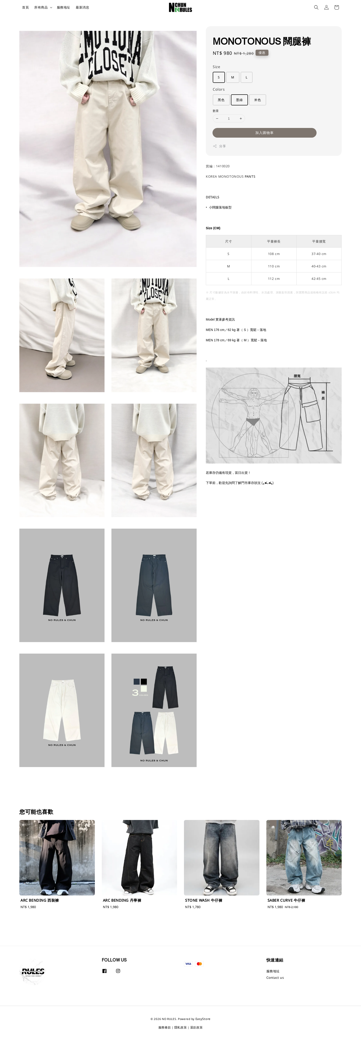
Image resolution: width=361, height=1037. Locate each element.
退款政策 (196, 1027)
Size (216, 66)
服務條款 (164, 1027)
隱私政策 (180, 1027)
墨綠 (239, 100)
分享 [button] (219, 146)
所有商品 (41, 7)
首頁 (25, 7)
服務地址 (63, 7)
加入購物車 (264, 132)
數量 (216, 111)
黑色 (221, 100)
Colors (219, 89)
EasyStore (202, 1019)
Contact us (275, 977)
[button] (316, 7)
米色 (257, 100)
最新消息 (82, 7)
